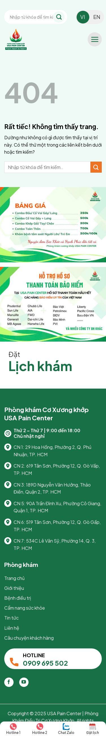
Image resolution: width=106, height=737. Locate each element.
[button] (95, 39)
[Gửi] (58, 17)
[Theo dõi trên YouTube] (24, 682)
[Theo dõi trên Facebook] (9, 682)
